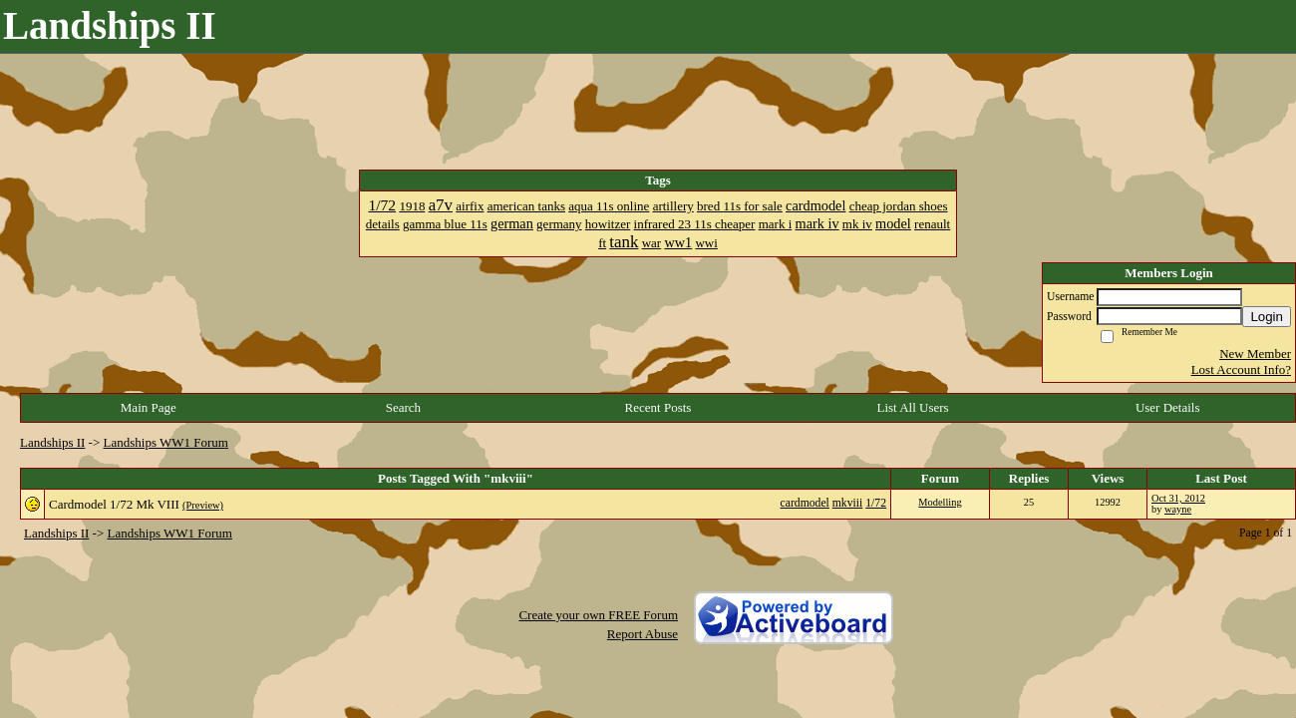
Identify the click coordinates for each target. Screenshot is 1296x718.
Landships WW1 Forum (166, 442)
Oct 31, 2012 (1178, 498)
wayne (1177, 509)
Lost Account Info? (1241, 369)
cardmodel (805, 503)
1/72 (875, 503)
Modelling (939, 502)
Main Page (148, 407)
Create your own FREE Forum (598, 614)
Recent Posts (658, 407)
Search (403, 407)
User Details (1167, 407)
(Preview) (202, 505)
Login (1266, 316)
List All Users (912, 407)
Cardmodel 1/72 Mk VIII (114, 504)
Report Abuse (642, 633)
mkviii (847, 503)
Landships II (52, 442)
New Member (1255, 353)
